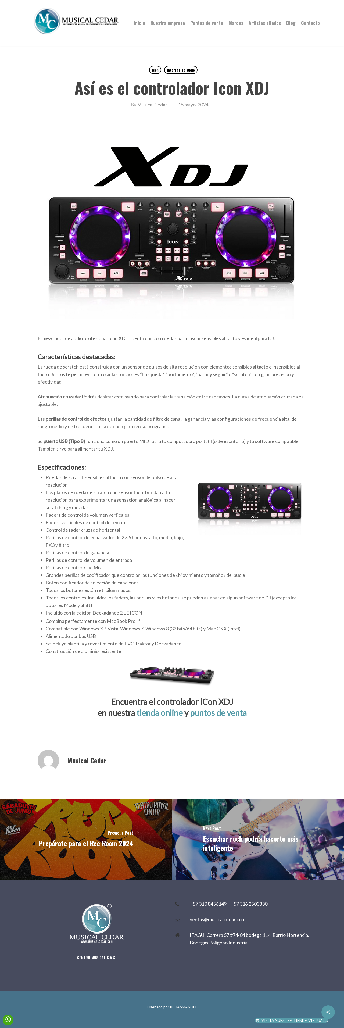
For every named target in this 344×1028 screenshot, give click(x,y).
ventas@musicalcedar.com (217, 919)
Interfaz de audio (181, 70)
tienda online (160, 713)
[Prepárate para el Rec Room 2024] (86, 839)
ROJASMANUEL (183, 1007)
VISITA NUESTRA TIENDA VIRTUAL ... (291, 1020)
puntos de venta (218, 713)
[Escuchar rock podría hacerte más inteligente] (258, 839)
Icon (155, 70)
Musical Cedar (152, 105)
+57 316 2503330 (249, 904)
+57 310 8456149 (209, 904)
